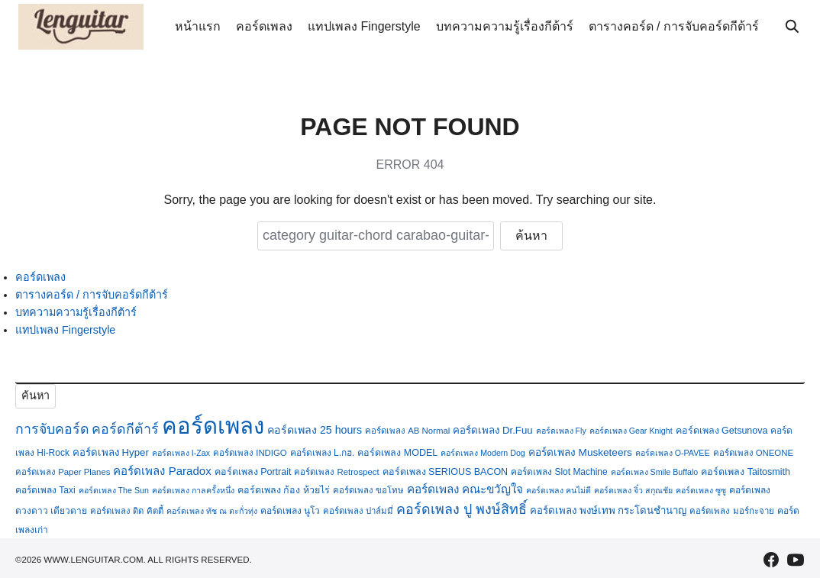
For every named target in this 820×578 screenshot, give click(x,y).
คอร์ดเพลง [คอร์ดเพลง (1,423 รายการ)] (213, 425)
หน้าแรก (198, 26)
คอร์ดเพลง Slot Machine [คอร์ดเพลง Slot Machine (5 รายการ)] (559, 472)
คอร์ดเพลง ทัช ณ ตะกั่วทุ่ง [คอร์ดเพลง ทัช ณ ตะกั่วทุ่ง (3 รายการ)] (211, 510)
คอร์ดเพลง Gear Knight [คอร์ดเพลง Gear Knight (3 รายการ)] (631, 430)
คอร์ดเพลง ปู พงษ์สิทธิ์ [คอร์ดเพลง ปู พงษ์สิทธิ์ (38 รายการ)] (461, 509)
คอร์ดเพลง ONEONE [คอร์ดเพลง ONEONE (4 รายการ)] (753, 452)
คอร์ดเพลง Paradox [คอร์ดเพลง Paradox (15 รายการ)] (162, 470)
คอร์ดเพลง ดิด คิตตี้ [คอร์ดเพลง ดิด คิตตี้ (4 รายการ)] (126, 510)
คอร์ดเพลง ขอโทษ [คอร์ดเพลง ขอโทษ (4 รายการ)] (368, 490)
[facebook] (771, 560)
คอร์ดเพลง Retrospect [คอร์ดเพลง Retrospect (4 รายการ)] (336, 471)
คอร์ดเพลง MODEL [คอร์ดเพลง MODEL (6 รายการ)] (397, 452)
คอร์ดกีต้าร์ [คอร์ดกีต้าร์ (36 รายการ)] (125, 429)
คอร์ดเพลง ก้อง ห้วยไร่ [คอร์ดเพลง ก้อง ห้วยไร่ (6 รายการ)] (283, 490)
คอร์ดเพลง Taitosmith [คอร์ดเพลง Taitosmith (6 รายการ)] (745, 472)
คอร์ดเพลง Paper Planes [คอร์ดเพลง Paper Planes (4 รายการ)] (62, 471)
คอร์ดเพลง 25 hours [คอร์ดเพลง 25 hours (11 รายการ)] (314, 430)
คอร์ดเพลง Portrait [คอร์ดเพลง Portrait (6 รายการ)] (253, 472)
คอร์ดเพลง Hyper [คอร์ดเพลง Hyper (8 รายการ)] (111, 452)
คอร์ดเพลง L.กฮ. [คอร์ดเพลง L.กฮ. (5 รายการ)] (322, 452)
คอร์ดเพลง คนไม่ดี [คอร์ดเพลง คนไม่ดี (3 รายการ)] (558, 490)
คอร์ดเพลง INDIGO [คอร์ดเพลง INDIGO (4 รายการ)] (250, 452)
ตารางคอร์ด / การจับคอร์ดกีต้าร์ (674, 26)
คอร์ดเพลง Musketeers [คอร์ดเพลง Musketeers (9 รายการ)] (580, 452)
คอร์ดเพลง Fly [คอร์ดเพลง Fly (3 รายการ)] (561, 430)
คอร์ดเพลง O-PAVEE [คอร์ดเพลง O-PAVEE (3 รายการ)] (672, 452)
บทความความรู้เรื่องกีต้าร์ (504, 26)
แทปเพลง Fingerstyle (364, 26)
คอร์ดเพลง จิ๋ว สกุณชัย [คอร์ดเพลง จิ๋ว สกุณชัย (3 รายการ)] (633, 490)
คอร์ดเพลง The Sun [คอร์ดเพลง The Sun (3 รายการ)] (114, 490)
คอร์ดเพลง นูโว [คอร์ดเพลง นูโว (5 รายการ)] (290, 510)
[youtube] (795, 560)
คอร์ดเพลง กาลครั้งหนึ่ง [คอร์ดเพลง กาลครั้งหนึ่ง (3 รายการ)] (193, 490)
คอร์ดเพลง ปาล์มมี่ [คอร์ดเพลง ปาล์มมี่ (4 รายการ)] (358, 510)
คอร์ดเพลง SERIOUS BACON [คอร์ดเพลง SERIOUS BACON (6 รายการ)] (445, 472)
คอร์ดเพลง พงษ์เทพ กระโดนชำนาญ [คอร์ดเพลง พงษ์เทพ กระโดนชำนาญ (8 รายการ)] (608, 510)
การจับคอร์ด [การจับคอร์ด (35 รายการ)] (52, 429)
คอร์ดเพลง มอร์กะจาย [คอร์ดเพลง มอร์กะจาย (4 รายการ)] (731, 510)
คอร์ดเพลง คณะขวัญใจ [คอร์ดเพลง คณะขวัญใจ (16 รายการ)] (465, 489)
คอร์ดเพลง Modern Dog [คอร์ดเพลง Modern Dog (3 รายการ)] (483, 452)
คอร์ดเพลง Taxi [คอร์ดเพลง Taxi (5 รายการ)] (45, 490)
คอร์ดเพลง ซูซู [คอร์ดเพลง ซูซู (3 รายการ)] (701, 490)
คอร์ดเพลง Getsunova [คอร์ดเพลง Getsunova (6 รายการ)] (722, 430)
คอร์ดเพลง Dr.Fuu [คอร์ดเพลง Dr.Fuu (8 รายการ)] (492, 430)
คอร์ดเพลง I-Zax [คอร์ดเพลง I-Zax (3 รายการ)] (181, 452)
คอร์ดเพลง (264, 26)
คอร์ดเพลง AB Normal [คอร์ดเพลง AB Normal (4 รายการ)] (407, 430)
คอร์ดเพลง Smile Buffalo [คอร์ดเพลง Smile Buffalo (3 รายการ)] (655, 471)
